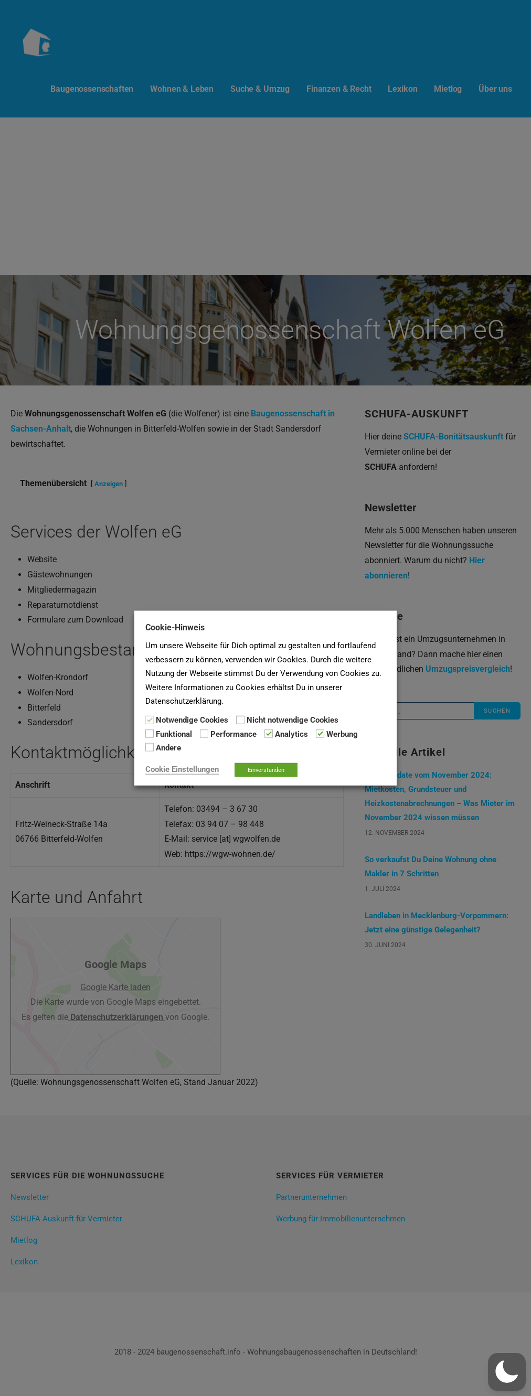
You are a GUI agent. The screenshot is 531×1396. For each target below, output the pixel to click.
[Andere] (149, 747)
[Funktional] (149, 733)
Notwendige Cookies (192, 720)
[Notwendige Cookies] (149, 719)
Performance (233, 734)
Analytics (291, 734)
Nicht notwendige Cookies (292, 720)
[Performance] (204, 733)
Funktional (174, 734)
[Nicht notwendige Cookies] (240, 719)
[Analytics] (268, 733)
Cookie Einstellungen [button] (182, 769)
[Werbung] (320, 733)
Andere (168, 748)
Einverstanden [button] (266, 769)
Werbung (342, 734)
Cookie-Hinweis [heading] (175, 627)
